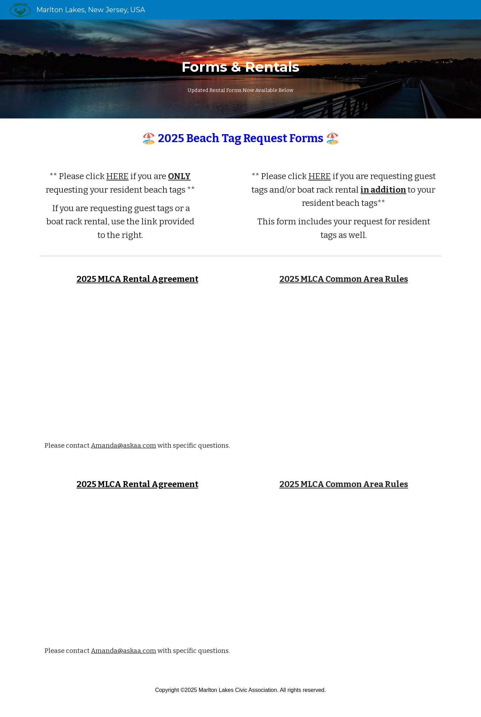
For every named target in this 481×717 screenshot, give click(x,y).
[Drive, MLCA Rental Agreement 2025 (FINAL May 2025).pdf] (137, 363)
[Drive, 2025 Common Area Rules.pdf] (344, 363)
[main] (240, 69)
